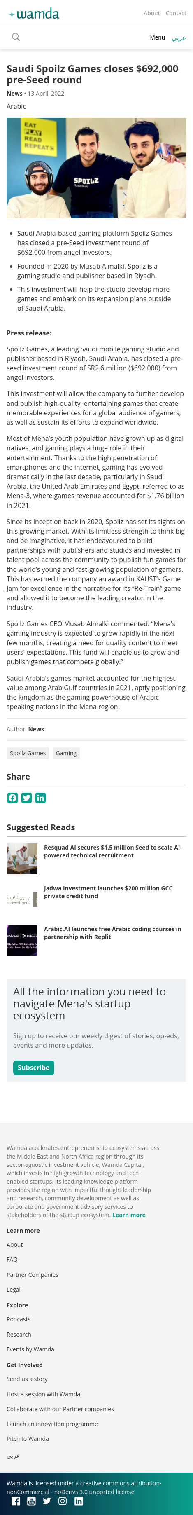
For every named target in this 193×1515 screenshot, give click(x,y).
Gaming (66, 753)
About (152, 13)
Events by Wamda (30, 1349)
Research (19, 1334)
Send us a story (27, 1379)
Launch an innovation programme (52, 1424)
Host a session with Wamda (43, 1394)
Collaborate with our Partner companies (60, 1409)
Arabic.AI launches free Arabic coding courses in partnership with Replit (112, 933)
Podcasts (18, 1319)
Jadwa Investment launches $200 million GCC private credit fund (108, 892)
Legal (14, 1289)
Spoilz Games (28, 753)
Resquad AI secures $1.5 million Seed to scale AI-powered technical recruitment (113, 851)
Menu (157, 37)
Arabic (16, 106)
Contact (176, 13)
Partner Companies (32, 1275)
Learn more (129, 1215)
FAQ (12, 1259)
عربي (179, 37)
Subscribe (33, 1067)
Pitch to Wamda (28, 1438)
